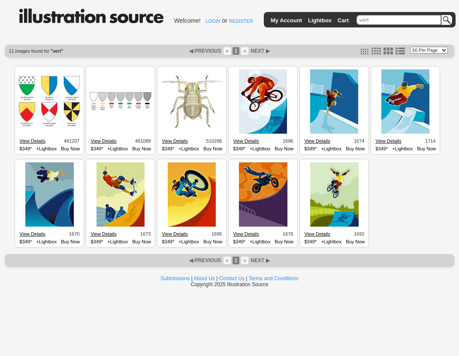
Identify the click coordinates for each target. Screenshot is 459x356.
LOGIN (212, 21)
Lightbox (320, 20)
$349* (25, 148)
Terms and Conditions (274, 278)
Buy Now (70, 148)
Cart (343, 20)
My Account (286, 20)
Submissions (175, 278)
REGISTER (241, 21)
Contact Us (232, 278)
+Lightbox (46, 148)
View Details (32, 141)
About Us (204, 278)
